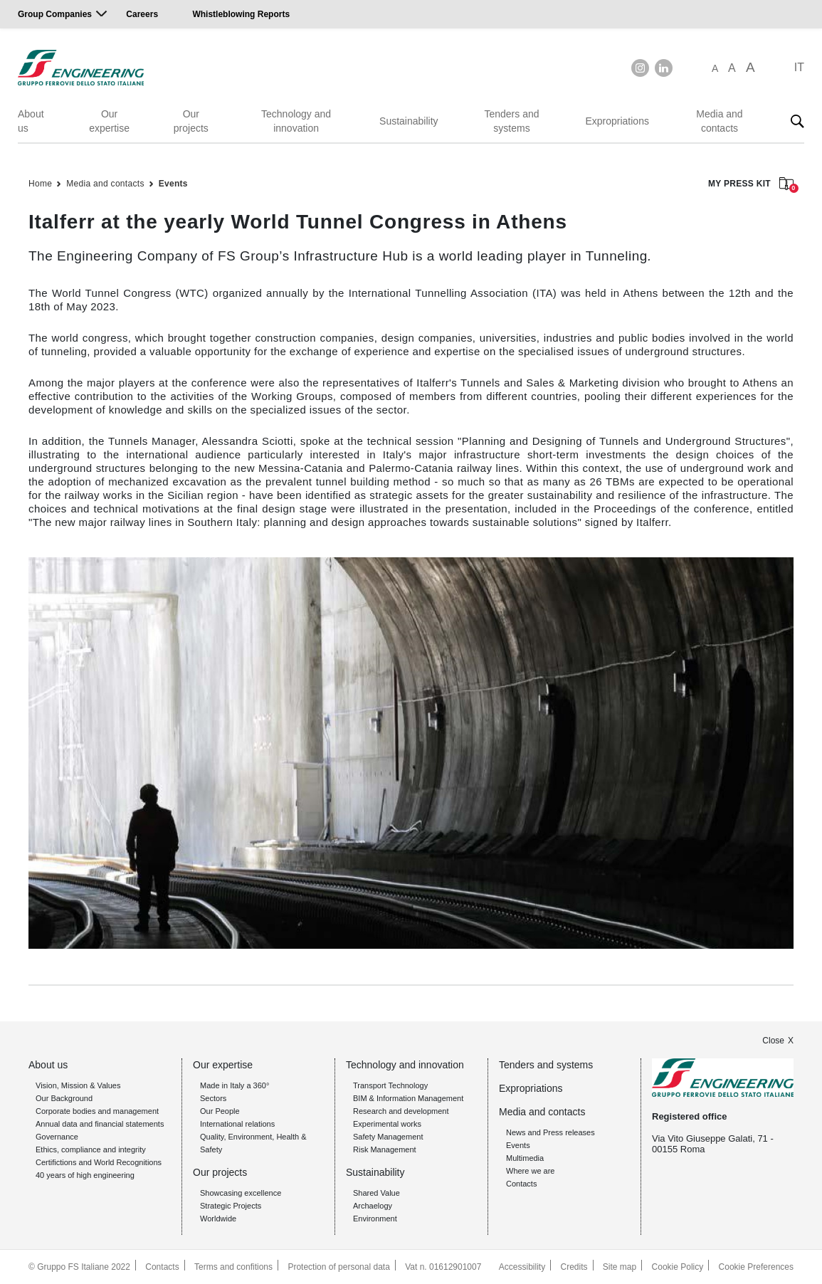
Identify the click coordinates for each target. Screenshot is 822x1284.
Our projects (191, 121)
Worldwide (218, 1218)
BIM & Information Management (408, 1098)
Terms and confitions (233, 1267)
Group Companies (55, 14)
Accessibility (522, 1267)
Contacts (521, 1183)
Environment (375, 1218)
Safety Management (388, 1136)
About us (31, 121)
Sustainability (408, 121)
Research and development (401, 1111)
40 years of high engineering (85, 1175)
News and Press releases (550, 1132)
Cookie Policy (678, 1267)
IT (799, 67)
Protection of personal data (338, 1267)
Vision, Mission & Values (78, 1085)
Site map (619, 1267)
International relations (237, 1124)
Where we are (530, 1171)
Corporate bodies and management (97, 1111)
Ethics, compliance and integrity (91, 1149)
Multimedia (525, 1158)
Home (40, 184)
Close (773, 1041)
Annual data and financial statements (100, 1124)
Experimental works (387, 1124)
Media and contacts (719, 121)
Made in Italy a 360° (234, 1085)
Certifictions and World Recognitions (99, 1162)
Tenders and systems (511, 121)
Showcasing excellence (240, 1193)
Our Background (64, 1098)
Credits (574, 1267)
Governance (57, 1136)
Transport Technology (390, 1085)
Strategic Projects (230, 1205)
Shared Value (376, 1193)
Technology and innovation (296, 121)
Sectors (213, 1098)
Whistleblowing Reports (241, 14)
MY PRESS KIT (751, 185)
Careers (142, 14)
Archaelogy (372, 1205)
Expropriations (617, 121)
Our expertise (109, 121)
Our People (220, 1111)
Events (173, 184)
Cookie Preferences (756, 1267)
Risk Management (384, 1149)
